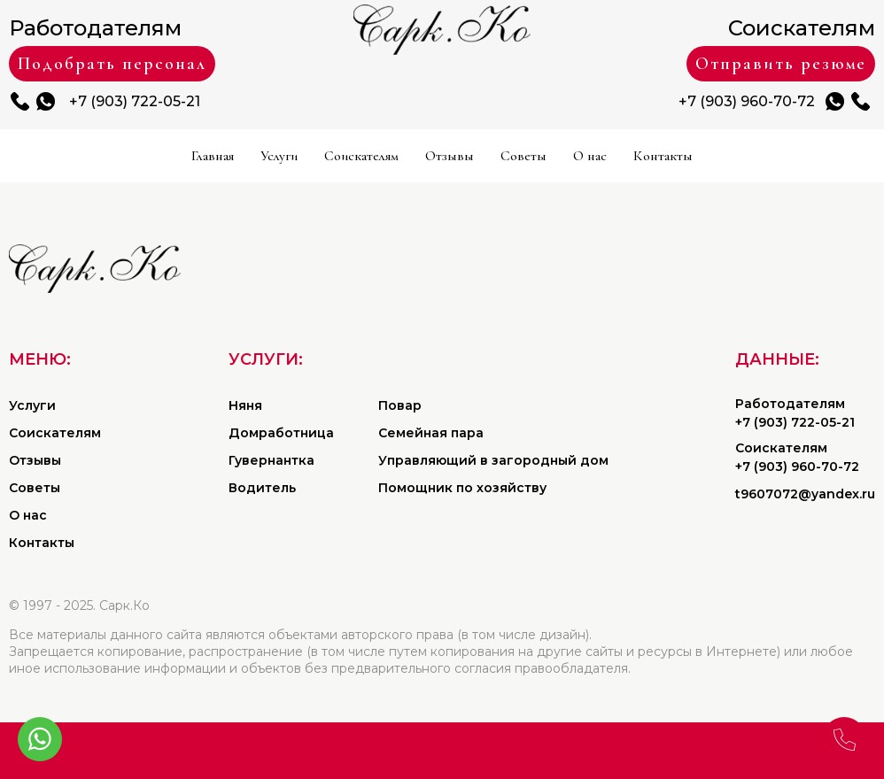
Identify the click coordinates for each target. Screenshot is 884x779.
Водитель (262, 488)
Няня (245, 405)
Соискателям (361, 156)
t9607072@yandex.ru (805, 494)
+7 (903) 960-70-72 (747, 101)
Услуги (279, 156)
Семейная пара (431, 433)
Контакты (663, 156)
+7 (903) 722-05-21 (134, 101)
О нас (590, 156)
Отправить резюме (780, 63)
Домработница (281, 433)
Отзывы (449, 156)
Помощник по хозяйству (462, 488)
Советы (523, 156)
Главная (212, 156)
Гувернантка (271, 460)
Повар (400, 405)
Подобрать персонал (112, 63)
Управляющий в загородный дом (493, 460)
